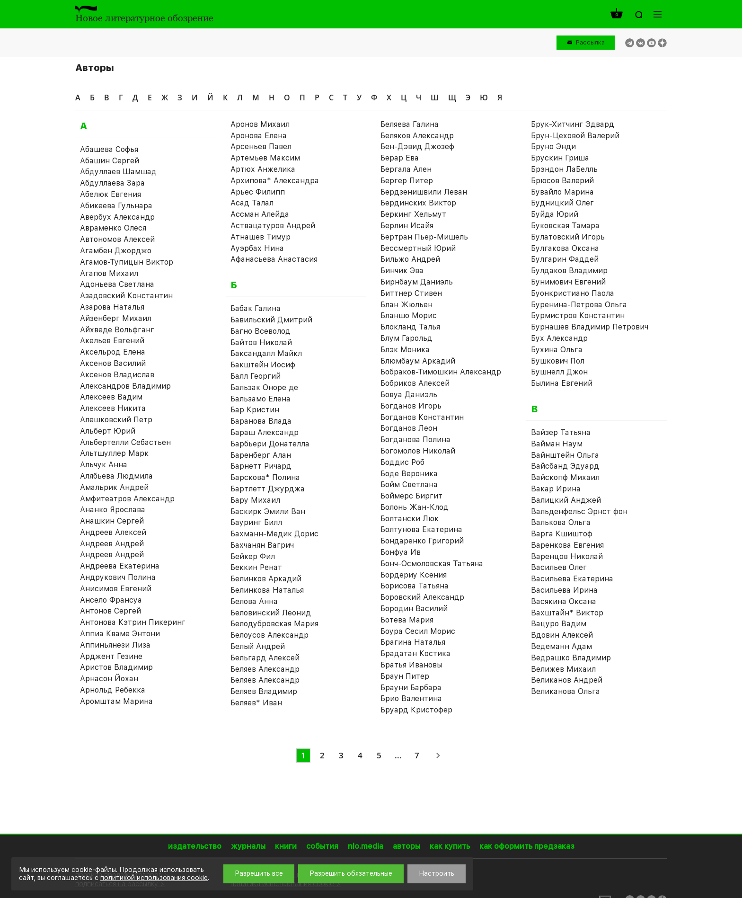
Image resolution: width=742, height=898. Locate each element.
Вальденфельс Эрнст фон (579, 511)
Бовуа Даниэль (408, 394)
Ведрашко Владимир (571, 657)
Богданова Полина (415, 439)
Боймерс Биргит (411, 495)
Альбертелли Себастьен (125, 442)
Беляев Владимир (263, 691)
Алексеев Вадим (111, 396)
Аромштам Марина (116, 701)
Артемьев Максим (265, 157)
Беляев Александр (265, 669)
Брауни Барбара (411, 687)
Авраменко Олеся (113, 227)
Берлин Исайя (406, 225)
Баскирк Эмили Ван (267, 511)
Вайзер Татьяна (561, 432)
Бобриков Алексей (415, 383)
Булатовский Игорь (568, 236)
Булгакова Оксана (565, 248)
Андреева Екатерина (119, 565)
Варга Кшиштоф (561, 533)
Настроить (436, 873)
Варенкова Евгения (567, 545)
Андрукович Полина (118, 577)
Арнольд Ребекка (112, 689)
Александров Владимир (125, 386)
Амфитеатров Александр (127, 498)
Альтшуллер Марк (114, 453)
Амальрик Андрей (114, 487)
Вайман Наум (557, 443)
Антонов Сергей (110, 610)
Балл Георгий (255, 376)
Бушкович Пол (557, 360)
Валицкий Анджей (566, 500)
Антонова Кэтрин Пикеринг (133, 622)
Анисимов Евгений (115, 588)
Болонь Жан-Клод (414, 507)
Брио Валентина (411, 698)
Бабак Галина (255, 308)
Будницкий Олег (562, 202)
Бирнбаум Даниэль (416, 281)
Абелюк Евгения (110, 194)
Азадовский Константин (126, 295)
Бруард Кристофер (416, 709)
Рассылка (590, 42)
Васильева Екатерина (572, 578)
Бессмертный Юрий (418, 248)
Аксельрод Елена (112, 351)
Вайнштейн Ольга (565, 455)
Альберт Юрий (107, 431)
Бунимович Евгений (568, 281)
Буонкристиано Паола (572, 293)
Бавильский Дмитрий (271, 319)
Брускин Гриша (560, 157)
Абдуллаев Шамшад (118, 171)
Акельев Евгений (112, 340)
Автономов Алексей (117, 239)
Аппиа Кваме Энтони (120, 633)
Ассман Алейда (259, 214)
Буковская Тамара (565, 225)
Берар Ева (399, 157)
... (398, 755)
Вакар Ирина (556, 488)
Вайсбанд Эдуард (565, 466)
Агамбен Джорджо (115, 250)
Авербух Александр (117, 217)
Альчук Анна (103, 464)
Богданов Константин (422, 417)
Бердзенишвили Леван (423, 191)
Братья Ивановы (411, 664)
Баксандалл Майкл (266, 353)
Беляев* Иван (256, 702)
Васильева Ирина (564, 590)
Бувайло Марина (562, 191)
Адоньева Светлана (117, 284)
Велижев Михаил (563, 669)
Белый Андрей (257, 646)
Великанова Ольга (565, 691)
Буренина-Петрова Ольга (579, 304)
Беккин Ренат (256, 567)
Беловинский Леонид (270, 612)
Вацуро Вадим (558, 623)
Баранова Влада (261, 421)
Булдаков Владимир (569, 270)
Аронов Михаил (260, 124)
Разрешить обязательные (350, 873)
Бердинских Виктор (418, 202)
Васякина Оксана (563, 601)
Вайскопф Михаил (565, 477)
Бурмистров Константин (578, 315)
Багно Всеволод (260, 331)
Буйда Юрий (554, 214)
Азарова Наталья (112, 306)
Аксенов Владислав (117, 374)
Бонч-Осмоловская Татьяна (431, 563)
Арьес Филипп (257, 191)
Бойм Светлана (409, 484)
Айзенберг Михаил (115, 318)
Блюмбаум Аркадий (417, 360)
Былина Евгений (561, 383)
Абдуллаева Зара (112, 182)
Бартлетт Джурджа (267, 488)
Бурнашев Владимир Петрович (589, 326)
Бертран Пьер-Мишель (424, 236)
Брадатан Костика (415, 653)
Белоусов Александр (269, 635)
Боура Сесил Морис (417, 631)
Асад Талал (252, 202)
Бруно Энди (553, 146)
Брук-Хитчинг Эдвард (572, 124)
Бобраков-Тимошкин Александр (440, 371)
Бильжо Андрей (410, 259)
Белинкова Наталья (267, 590)
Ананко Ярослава (112, 509)
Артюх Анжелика (262, 169)
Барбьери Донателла (269, 443)
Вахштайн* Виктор (567, 612)
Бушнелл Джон (559, 371)
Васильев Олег (559, 567)
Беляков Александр (417, 135)
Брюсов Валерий (562, 180)
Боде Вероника (409, 473)
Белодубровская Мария (274, 623)
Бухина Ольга (557, 349)
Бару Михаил (255, 500)
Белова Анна (254, 601)
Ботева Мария (406, 619)
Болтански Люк (409, 518)
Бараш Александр (264, 432)
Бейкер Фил (252, 556)
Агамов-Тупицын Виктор (126, 262)
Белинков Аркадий (265, 578)
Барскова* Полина (265, 477)
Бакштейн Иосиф (262, 364)
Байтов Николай (261, 342)
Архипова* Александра (274, 180)
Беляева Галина (409, 124)
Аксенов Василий (113, 363)
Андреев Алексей (113, 532)
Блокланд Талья (410, 326)
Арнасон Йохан (109, 678)
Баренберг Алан (260, 455)
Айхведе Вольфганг (117, 329)
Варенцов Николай (567, 556)
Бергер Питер (406, 180)
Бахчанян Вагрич (262, 545)
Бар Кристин (254, 409)
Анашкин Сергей (112, 520)
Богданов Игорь (411, 405)
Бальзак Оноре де (264, 387)
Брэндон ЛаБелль (564, 169)
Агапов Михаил (109, 273)
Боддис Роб (402, 462)
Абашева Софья (109, 149)
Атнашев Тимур (260, 236)
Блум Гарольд (406, 338)
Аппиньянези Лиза (115, 644)
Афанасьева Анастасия (274, 259)
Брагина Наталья (412, 642)
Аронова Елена (258, 135)
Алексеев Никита (113, 408)
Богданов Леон (408, 428)
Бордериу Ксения (413, 574)
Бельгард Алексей (265, 657)
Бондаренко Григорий (422, 540)
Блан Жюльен (406, 304)
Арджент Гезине (111, 656)
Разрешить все (259, 873)
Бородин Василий (414, 608)
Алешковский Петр (116, 419)
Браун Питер (404, 676)
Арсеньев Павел (261, 146)
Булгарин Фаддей (565, 259)
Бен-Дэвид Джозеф (417, 146)
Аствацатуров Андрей (272, 225)
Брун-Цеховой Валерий (575, 135)
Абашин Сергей (109, 160)
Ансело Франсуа (111, 600)
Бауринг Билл (256, 522)
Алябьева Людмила (116, 475)
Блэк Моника (405, 349)
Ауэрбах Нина (257, 248)
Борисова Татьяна (414, 585)
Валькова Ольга (561, 522)
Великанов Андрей (566, 680)
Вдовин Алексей (562, 635)
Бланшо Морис (408, 315)
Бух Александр (559, 338)
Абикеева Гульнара (116, 205)
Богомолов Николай (417, 450)
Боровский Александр (422, 597)
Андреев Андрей (112, 543)
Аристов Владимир (116, 667)
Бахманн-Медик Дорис (274, 533)
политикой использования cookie (154, 877)
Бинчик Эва (402, 270)
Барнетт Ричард (261, 466)
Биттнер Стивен (411, 293)
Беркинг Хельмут (413, 214)
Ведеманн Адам (561, 646)
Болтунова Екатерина (421, 529)
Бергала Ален (406, 169)
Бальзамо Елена (260, 398)
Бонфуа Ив (400, 552)
